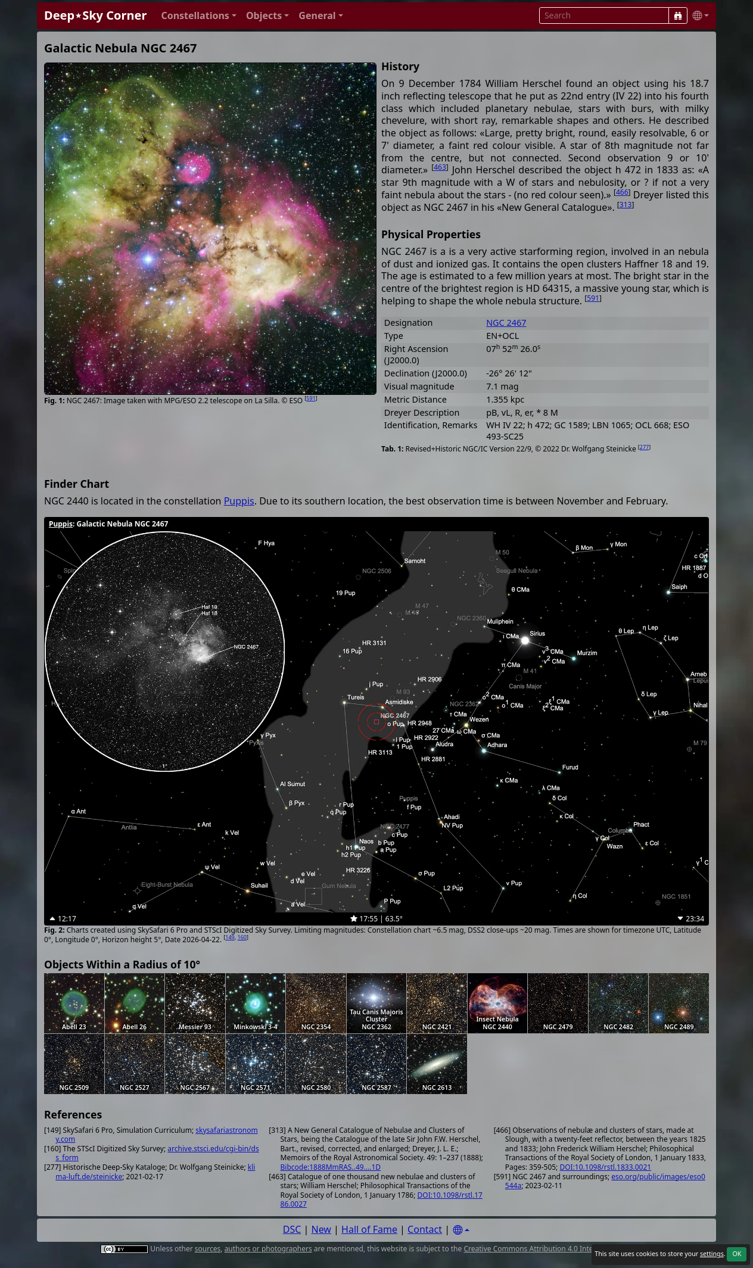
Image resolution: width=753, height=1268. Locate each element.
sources (207, 1249)
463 (440, 167)
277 (644, 447)
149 (229, 937)
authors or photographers (268, 1249)
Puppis (239, 500)
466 (622, 192)
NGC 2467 (506, 322)
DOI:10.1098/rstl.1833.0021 (605, 1167)
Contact (424, 1229)
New (321, 1229)
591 (310, 398)
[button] (198, 16)
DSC (292, 1229)
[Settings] (461, 1230)
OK (736, 1254)
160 (242, 937)
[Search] (677, 15)
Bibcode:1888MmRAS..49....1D (331, 1167)
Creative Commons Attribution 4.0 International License (556, 1249)
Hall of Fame (369, 1229)
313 (626, 205)
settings (712, 1254)
